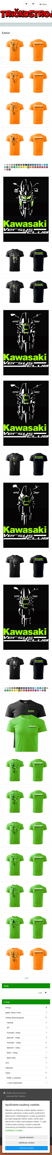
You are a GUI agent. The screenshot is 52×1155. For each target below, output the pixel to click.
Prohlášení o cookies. (14, 1130)
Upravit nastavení (26, 1137)
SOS (26, 1062)
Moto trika (27, 1057)
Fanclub (27, 1022)
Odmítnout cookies (26, 1142)
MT (27, 1027)
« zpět (26, 978)
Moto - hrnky (27, 1052)
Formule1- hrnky (27, 1032)
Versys (26, 1007)
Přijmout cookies (27, 1148)
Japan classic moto (26, 1012)
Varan (26, 1072)
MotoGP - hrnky (27, 1037)
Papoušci (26, 1067)
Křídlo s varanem (27, 1077)
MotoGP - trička (27, 1047)
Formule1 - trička (27, 1042)
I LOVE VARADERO (27, 1083)
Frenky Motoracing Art (26, 1017)
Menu (43, 4)
